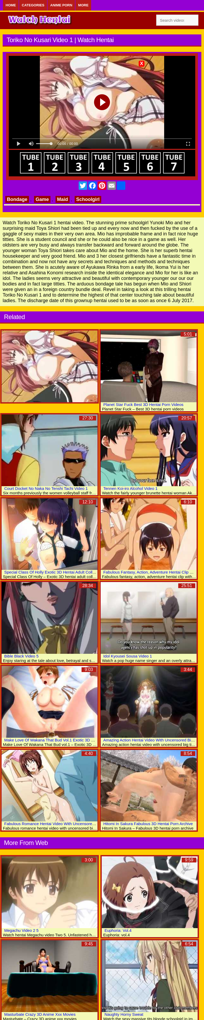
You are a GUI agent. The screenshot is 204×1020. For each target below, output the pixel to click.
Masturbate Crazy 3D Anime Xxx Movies (39, 1014)
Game (42, 199)
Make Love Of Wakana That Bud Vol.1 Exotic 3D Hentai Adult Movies (65, 740)
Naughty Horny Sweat (123, 1014)
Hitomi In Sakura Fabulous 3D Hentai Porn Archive (148, 823)
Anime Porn (61, 5)
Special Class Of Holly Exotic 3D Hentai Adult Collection (53, 572)
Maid (62, 199)
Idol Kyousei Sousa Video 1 (127, 656)
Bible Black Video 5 (21, 656)
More (83, 5)
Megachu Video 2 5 (21, 930)
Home (11, 5)
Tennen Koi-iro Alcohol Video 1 (130, 488)
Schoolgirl (88, 199)
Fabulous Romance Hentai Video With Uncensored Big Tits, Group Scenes (70, 823)
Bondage (17, 199)
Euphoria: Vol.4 (117, 930)
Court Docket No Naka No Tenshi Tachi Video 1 (46, 488)
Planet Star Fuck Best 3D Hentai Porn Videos (143, 404)
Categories (33, 5)
